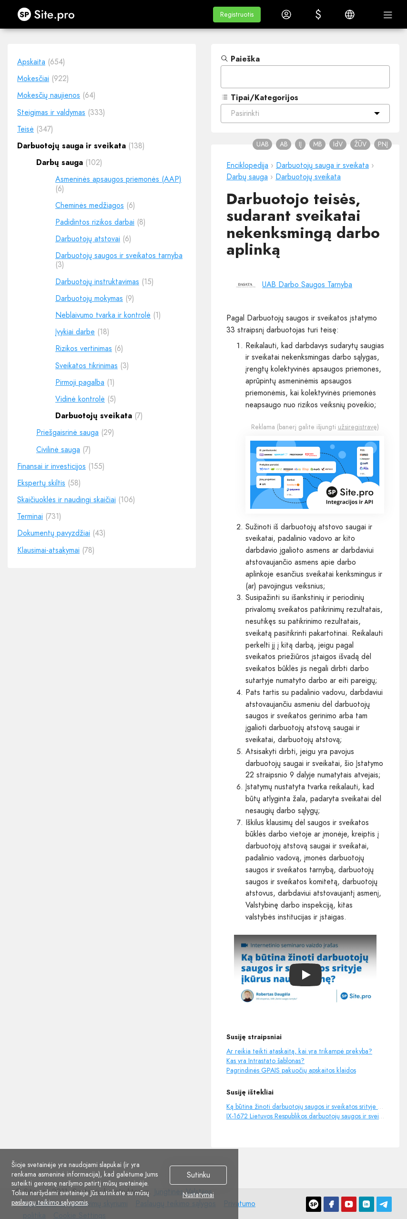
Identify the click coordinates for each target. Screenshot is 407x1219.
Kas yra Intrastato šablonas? (265, 1060)
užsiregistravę (357, 427)
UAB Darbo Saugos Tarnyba (307, 284)
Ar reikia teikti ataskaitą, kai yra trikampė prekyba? (299, 1051)
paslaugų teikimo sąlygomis (49, 1202)
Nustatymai (198, 1195)
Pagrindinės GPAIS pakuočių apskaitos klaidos (291, 1070)
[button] (237, 14)
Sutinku (198, 1175)
